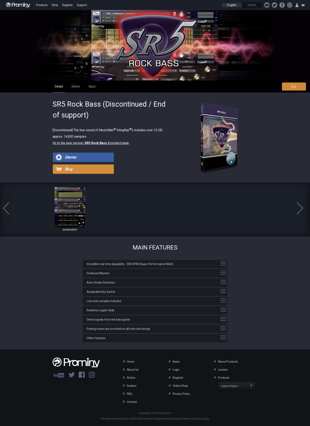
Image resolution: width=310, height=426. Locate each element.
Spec (92, 86)
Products (42, 5)
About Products (228, 361)
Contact (132, 401)
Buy (294, 86)
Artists (131, 377)
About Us (133, 369)
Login (176, 369)
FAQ (129, 393)
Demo (75, 86)
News (176, 361)
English (231, 5)
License (223, 369)
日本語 (252, 5)
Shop (55, 5)
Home (131, 361)
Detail (59, 86)
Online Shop (180, 385)
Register (67, 5)
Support (82, 5)
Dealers (132, 385)
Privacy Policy (181, 393)
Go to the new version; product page (91, 143)
